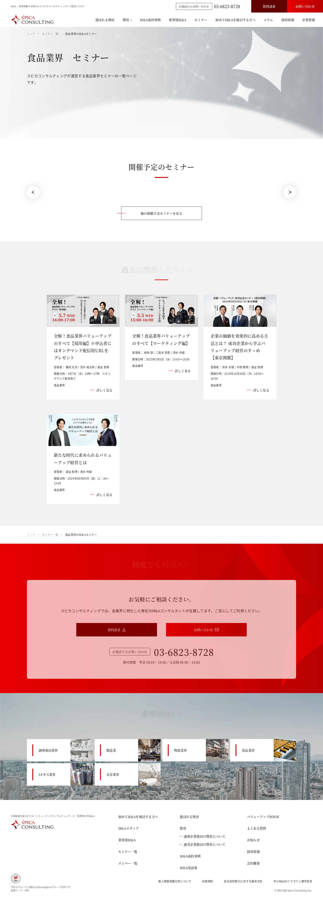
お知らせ (253, 840)
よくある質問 (256, 828)
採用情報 (287, 19)
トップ (31, 34)
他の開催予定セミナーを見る (161, 213)
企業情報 (308, 19)
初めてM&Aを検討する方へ (235, 19)
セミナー (200, 19)
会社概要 (253, 863)
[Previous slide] (33, 192)
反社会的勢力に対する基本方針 (243, 881)
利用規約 (207, 881)
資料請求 (269, 6)
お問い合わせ (305, 6)
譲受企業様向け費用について (202, 844)
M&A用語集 (188, 867)
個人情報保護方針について (174, 881)
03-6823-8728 (227, 6)
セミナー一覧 (50, 34)
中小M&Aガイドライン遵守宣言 (292, 881)
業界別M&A (177, 19)
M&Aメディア (128, 828)
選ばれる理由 (105, 19)
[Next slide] (290, 192)
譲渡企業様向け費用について (202, 836)
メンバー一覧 (127, 863)
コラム (268, 19)
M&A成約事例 (150, 19)
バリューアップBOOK (263, 816)
